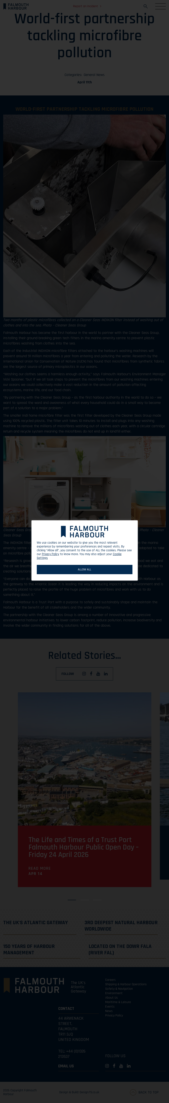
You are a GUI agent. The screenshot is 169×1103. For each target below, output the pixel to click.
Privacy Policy (50, 554)
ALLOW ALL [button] (84, 569)
